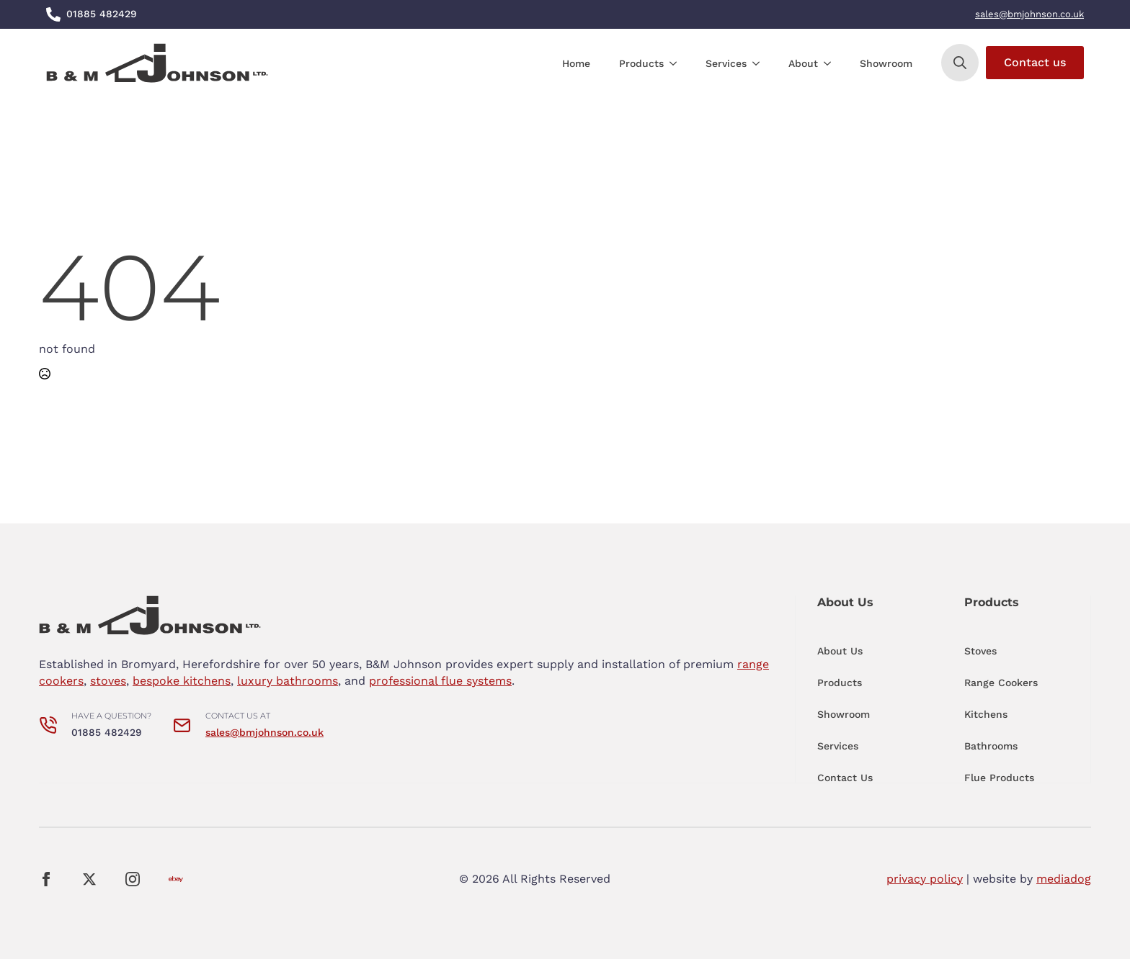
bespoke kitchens (182, 681)
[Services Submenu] (760, 63)
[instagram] (132, 879)
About (803, 63)
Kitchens (985, 714)
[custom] (176, 879)
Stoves (980, 651)
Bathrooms (991, 746)
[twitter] (89, 879)
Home (576, 63)
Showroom (886, 63)
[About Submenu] (831, 63)
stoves (108, 681)
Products (641, 63)
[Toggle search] (960, 62)
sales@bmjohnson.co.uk (1029, 14)
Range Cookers (1001, 682)
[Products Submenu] (677, 63)
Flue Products (999, 778)
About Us (840, 651)
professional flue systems (440, 681)
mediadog (1063, 879)
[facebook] (46, 879)
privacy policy (924, 879)
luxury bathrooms (287, 681)
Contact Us (845, 778)
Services (726, 63)
